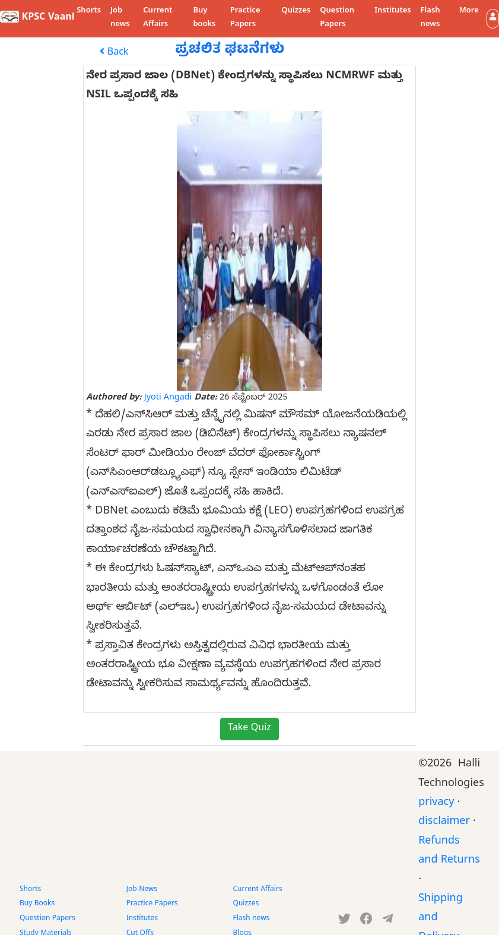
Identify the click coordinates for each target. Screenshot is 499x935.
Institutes (392, 11)
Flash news (430, 18)
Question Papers (337, 18)
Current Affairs (157, 18)
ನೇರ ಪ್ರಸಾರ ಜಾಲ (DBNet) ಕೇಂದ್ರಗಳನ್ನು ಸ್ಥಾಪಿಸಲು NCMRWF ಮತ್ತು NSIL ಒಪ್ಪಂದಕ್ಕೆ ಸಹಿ (244, 86)
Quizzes (295, 11)
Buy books (204, 18)
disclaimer (444, 822)
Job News (141, 890)
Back (114, 53)
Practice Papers (245, 18)
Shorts (89, 11)
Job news (120, 18)
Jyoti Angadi (168, 398)
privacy (436, 803)
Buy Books (37, 904)
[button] (493, 18)
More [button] (469, 11)
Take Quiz (249, 729)
